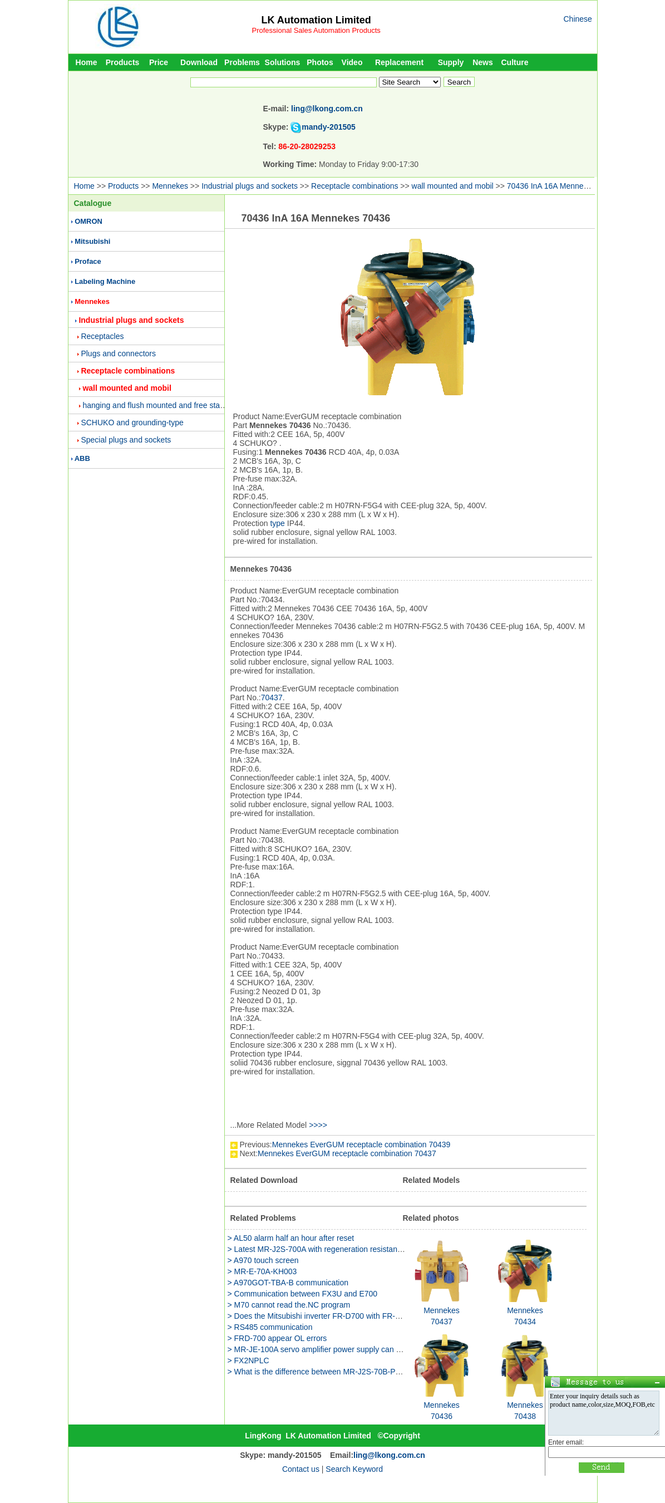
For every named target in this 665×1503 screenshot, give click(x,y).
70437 (272, 697)
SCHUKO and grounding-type (132, 422)
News (482, 62)
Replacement (399, 62)
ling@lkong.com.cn (327, 108)
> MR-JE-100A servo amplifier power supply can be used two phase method (359, 1349)
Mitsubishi (92, 241)
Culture (515, 62)
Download (199, 62)
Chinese (578, 18)
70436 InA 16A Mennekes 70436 (563, 185)
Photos (320, 62)
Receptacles (102, 336)
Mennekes (170, 185)
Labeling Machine (105, 281)
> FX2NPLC (248, 1360)
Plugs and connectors (118, 353)
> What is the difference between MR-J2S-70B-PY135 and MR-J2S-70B (352, 1371)
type (277, 523)
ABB (82, 458)
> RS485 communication (270, 1327)
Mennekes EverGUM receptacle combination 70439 (361, 1144)
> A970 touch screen (263, 1260)
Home (86, 62)
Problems (242, 62)
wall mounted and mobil (453, 185)
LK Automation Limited (316, 20)
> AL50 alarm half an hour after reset (291, 1238)
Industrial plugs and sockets (249, 185)
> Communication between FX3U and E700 (303, 1293)
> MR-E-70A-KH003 (262, 1271)
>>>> (318, 1125)
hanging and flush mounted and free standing (160, 405)
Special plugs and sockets (126, 439)
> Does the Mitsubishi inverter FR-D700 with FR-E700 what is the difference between (374, 1316)
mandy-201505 (329, 126)
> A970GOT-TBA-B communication (288, 1282)
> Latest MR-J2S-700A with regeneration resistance (317, 1249)
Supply (451, 62)
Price (158, 62)
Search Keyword (354, 1469)
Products (123, 62)
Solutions (283, 62)
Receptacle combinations (354, 185)
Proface (88, 261)
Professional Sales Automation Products (316, 30)
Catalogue (93, 203)
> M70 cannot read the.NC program (289, 1304)
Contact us (300, 1469)
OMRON (88, 221)
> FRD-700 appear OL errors (277, 1338)
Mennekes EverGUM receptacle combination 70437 (347, 1153)
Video (352, 62)
